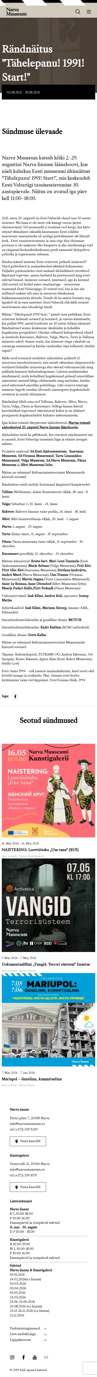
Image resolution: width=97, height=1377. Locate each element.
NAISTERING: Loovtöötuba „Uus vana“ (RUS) (40, 850)
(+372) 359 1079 (25, 1175)
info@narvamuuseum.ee (27, 1124)
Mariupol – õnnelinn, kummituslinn (32, 1079)
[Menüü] (89, 11)
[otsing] (78, 11)
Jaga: (5, 696)
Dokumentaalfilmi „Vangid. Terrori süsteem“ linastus (46, 964)
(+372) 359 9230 (26, 1129)
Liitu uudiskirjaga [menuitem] (23, 1334)
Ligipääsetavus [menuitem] (20, 1340)
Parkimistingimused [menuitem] (25, 1328)
